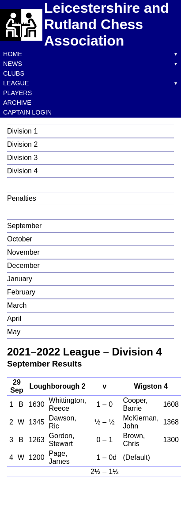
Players (17, 92)
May (13, 332)
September (24, 225)
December (23, 265)
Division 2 (22, 144)
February (21, 292)
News (12, 63)
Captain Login (27, 112)
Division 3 (22, 157)
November (23, 252)
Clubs (13, 73)
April (14, 318)
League (16, 83)
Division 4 (22, 171)
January (19, 279)
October (19, 239)
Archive (17, 102)
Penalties (21, 198)
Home (12, 53)
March (16, 305)
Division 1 (22, 131)
